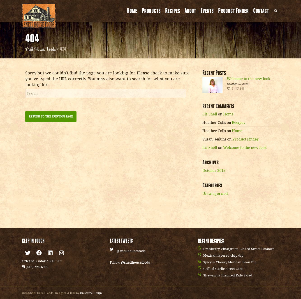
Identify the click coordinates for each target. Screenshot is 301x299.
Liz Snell (209, 114)
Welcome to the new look (248, 78)
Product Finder (233, 11)
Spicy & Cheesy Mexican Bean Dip (230, 262)
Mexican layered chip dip (223, 255)
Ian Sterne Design (91, 292)
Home (132, 11)
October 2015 (213, 170)
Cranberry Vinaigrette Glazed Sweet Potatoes (238, 249)
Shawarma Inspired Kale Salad (227, 275)
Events (207, 11)
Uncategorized (215, 193)
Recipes (172, 11)
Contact (261, 11)
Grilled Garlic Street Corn (223, 269)
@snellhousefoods (131, 251)
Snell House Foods (40, 49)
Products (151, 11)
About (190, 11)
